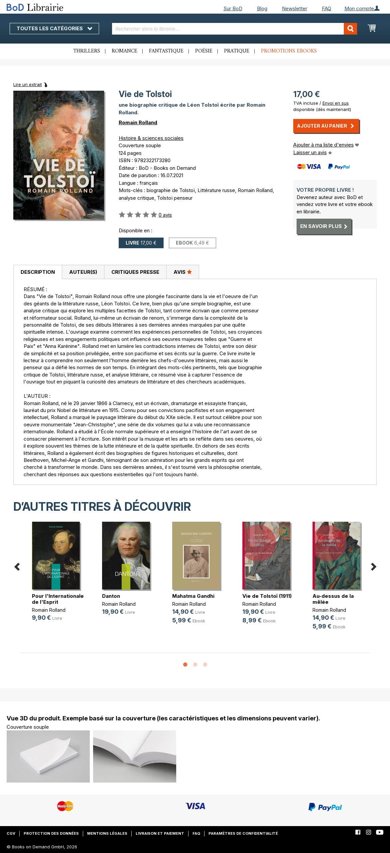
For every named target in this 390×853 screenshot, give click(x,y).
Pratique (236, 51)
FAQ (326, 8)
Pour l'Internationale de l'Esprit (58, 599)
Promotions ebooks (289, 51)
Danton (111, 596)
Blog (262, 8)
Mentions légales (107, 833)
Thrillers (86, 51)
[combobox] (234, 29)
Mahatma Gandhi (193, 596)
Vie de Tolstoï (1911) (267, 596)
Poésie (203, 51)
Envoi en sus (336, 103)
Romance (124, 51)
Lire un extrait (27, 84)
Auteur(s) (83, 272)
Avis (183, 271)
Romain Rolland (138, 122)
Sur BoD (232, 8)
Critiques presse (135, 272)
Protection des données (51, 833)
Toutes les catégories (54, 28)
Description (38, 272)
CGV (11, 833)
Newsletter (294, 8)
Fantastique (166, 51)
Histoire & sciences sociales (151, 138)
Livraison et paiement (160, 833)
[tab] (37, 272)
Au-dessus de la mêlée (333, 599)
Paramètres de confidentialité (243, 833)
